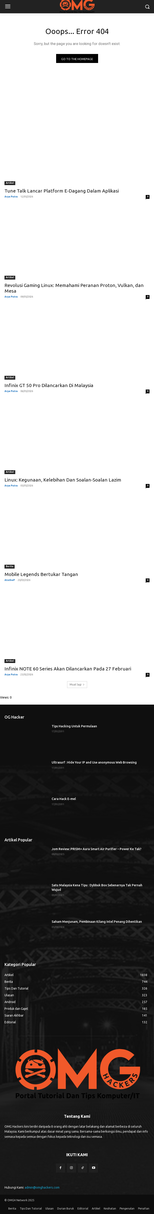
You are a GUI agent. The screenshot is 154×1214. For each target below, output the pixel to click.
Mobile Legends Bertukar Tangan (41, 574)
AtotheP (9, 580)
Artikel (10, 183)
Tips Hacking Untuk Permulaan (74, 726)
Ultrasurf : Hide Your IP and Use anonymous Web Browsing (94, 762)
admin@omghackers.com (42, 1187)
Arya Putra (11, 196)
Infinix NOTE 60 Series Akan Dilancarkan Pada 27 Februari (67, 668)
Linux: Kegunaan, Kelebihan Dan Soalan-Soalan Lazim (62, 479)
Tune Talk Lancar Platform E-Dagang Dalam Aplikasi (61, 190)
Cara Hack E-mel (64, 799)
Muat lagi (77, 684)
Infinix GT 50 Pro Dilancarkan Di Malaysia (48, 385)
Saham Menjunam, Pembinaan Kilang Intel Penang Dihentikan (97, 921)
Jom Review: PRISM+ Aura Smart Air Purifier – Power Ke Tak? (96, 849)
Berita (9, 566)
